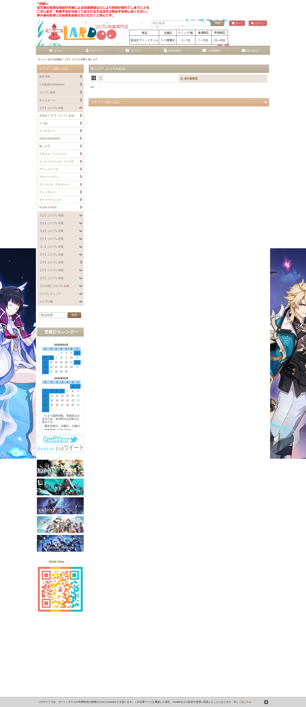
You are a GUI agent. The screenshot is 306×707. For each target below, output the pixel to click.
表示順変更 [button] (189, 78)
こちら (248, 701)
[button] (179, 102)
